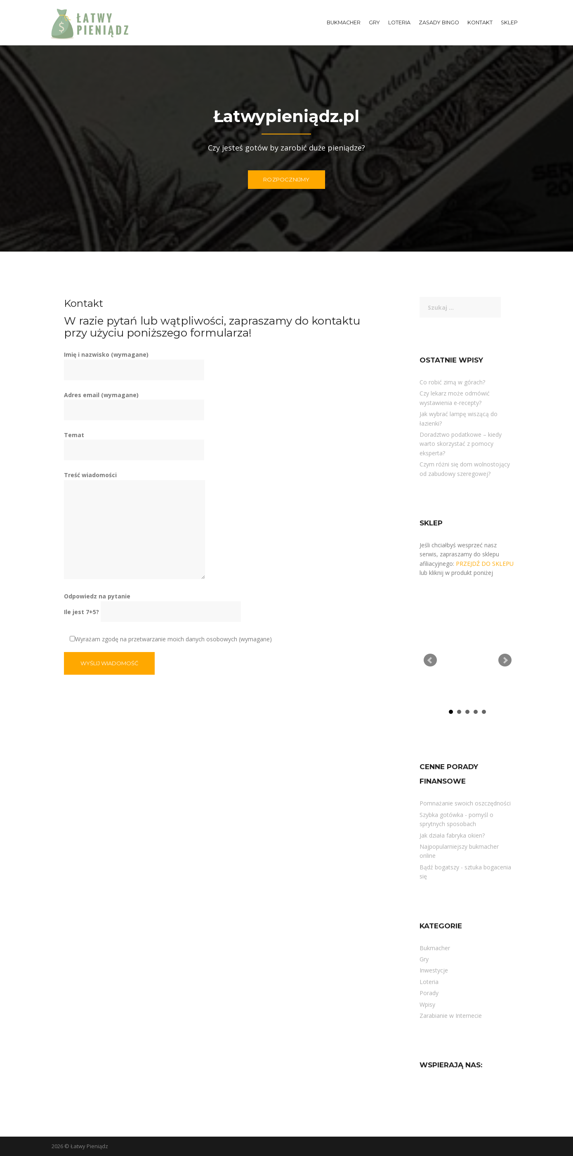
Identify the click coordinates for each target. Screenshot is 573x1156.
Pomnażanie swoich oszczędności (465, 803)
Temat (134, 442)
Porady (429, 993)
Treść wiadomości (134, 525)
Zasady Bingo (439, 22)
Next (505, 660)
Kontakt (480, 22)
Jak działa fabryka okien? (452, 835)
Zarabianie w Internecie (451, 1015)
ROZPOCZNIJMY (286, 179)
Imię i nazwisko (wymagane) (134, 362)
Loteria (399, 22)
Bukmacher (344, 22)
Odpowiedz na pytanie (152, 603)
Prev (430, 660)
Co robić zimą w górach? (452, 382)
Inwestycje (434, 970)
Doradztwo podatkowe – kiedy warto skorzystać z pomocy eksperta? (461, 444)
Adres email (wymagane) (134, 402)
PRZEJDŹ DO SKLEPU (485, 563)
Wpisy (427, 1004)
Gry (374, 22)
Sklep (509, 22)
